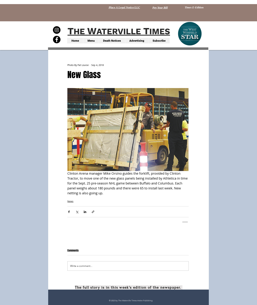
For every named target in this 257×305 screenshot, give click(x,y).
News (70, 201)
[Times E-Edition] (194, 7)
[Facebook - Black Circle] (56, 39)
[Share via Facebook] (68, 211)
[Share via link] (93, 211)
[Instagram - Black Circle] (56, 30)
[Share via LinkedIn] (85, 211)
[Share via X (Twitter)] (77, 211)
